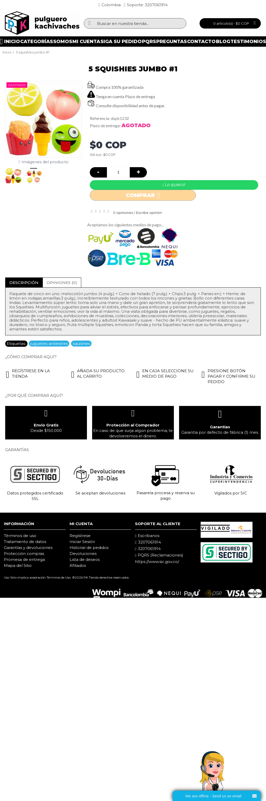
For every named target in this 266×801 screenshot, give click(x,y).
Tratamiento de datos (25, 541)
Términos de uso (20, 535)
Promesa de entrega (24, 559)
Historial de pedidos (89, 547)
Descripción (23, 282)
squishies (81, 343)
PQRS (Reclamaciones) (159, 555)
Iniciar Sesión (82, 541)
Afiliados (78, 565)
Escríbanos (147, 535)
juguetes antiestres (49, 343)
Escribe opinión (149, 213)
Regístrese (80, 535)
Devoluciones (83, 553)
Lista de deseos (85, 559)
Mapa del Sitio (18, 565)
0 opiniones (123, 213)
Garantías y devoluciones (28, 547)
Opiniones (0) (62, 282)
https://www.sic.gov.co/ (157, 561)
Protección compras (24, 553)
